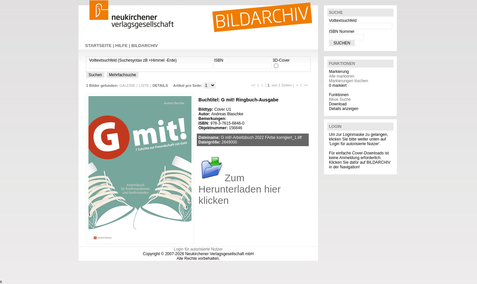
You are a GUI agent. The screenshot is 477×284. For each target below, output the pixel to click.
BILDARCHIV (144, 45)
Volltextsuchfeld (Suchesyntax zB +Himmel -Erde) (133, 60)
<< (253, 85)
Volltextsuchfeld (342, 20)
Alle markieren (341, 76)
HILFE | (123, 45)
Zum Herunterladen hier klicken (239, 189)
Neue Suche (340, 99)
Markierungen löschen (348, 81)
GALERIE (127, 85)
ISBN (218, 60)
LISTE (144, 85)
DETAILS (160, 85)
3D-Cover (281, 60)
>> (306, 85)
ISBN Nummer (341, 31)
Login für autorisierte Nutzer (198, 249)
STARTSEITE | (100, 45)
